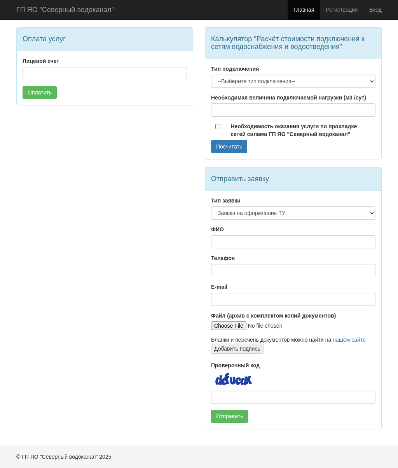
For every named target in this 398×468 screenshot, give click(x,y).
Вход (375, 10)
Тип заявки (226, 200)
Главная (303, 10)
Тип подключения (235, 69)
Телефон (223, 258)
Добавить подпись (237, 349)
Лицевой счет (41, 61)
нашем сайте (349, 340)
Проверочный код (235, 365)
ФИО (217, 229)
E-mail (219, 287)
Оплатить (40, 92)
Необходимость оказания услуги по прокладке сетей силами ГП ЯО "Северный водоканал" (293, 130)
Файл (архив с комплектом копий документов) (273, 316)
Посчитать (229, 146)
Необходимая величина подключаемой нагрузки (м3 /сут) (288, 97)
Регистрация (342, 10)
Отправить (229, 416)
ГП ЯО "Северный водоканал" (65, 10)
